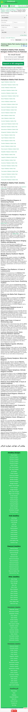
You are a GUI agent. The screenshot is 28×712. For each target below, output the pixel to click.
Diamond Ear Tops (14, 573)
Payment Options (14, 697)
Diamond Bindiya (14, 560)
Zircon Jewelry (14, 658)
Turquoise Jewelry (14, 638)
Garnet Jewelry (14, 676)
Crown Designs (14, 487)
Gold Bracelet (14, 538)
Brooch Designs (14, 508)
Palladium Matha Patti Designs (8, 10)
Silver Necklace (14, 589)
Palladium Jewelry (5, 11)
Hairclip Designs (14, 499)
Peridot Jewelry (14, 619)
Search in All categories (13, 64)
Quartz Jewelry (14, 621)
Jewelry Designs (10, 9)
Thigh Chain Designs (14, 493)
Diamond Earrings (13, 550)
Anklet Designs (14, 465)
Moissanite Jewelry (14, 640)
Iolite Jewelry (14, 678)
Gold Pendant (14, 532)
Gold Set (14, 524)
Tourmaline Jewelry (14, 636)
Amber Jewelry (14, 650)
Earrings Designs (14, 457)
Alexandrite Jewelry (14, 662)
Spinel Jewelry (14, 627)
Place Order (14, 690)
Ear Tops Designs (14, 469)
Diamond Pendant (13, 562)
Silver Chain (14, 587)
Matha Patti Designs (21, 9)
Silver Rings (14, 579)
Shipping (14, 695)
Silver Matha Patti (14, 601)
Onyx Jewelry (14, 615)
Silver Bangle (14, 583)
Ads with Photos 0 (10, 37)
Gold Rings (14, 518)
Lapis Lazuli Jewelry (14, 684)
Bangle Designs (14, 483)
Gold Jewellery (14, 516)
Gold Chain (14, 526)
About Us (14, 699)
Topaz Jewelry (14, 634)
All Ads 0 (3, 37)
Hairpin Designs (14, 497)
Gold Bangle (14, 522)
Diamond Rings (14, 548)
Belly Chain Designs (14, 491)
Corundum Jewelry (14, 674)
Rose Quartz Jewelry (14, 623)
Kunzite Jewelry (14, 682)
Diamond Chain (14, 556)
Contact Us (14, 703)
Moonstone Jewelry (14, 611)
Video (14, 693)
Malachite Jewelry (14, 609)
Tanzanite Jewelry (14, 632)
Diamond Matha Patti (14, 571)
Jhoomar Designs (14, 481)
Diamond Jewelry (14, 646)
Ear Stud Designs (14, 467)
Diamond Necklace (14, 558)
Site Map (14, 705)
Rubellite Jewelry (14, 625)
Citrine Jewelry (14, 672)
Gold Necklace (14, 528)
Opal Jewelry (14, 617)
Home (3, 9)
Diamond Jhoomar (14, 567)
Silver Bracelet (14, 599)
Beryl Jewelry (14, 670)
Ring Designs (14, 455)
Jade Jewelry (14, 680)
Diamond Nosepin (14, 564)
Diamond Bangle (14, 552)
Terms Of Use (14, 701)
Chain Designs (14, 473)
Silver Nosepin (14, 595)
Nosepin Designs (14, 477)
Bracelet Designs (14, 463)
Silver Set (14, 585)
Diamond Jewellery (14, 546)
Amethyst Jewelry (14, 664)
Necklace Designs (13, 459)
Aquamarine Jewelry (14, 668)
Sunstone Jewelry (14, 630)
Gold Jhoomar (13, 536)
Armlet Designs (14, 495)
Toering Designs (14, 501)
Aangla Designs (14, 489)
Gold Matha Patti (14, 540)
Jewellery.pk (11, 1)
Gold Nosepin (14, 534)
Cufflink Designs (14, 506)
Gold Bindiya (14, 530)
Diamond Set (14, 554)
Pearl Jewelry (14, 652)
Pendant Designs (14, 461)
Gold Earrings (14, 520)
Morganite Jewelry (14, 613)
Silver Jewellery (14, 577)
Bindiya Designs (14, 479)
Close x (25, 708)
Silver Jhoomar (14, 597)
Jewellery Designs (14, 453)
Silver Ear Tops (14, 603)
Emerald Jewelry (14, 648)
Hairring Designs (14, 504)
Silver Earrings (14, 581)
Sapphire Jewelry (14, 656)
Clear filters (23, 35)
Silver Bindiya (14, 591)
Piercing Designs (14, 512)
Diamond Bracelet (14, 569)
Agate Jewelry (13, 660)
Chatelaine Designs (14, 510)
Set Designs (14, 471)
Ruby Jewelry (14, 654)
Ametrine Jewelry (14, 666)
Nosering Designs (14, 475)
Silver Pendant (14, 593)
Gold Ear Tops (14, 542)
